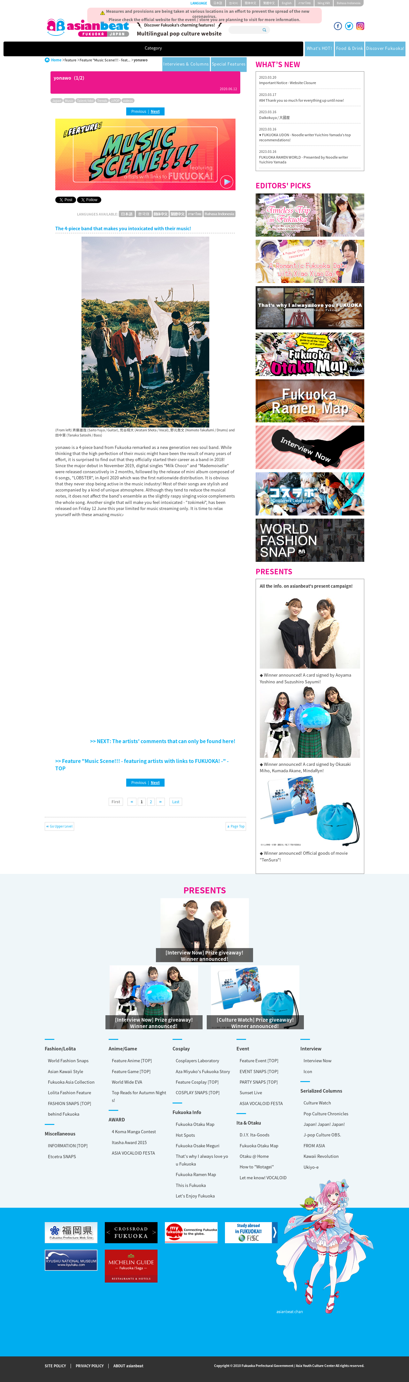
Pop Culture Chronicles (326, 1114)
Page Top (237, 826)
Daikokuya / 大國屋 (274, 117)
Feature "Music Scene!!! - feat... (105, 60)
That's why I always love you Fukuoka (202, 1159)
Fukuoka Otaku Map (195, 1124)
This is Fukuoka (191, 1185)
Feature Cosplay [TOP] (197, 1082)
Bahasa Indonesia (348, 3)
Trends (102, 100)
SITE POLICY (55, 1366)
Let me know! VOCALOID (263, 1177)
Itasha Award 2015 (129, 1142)
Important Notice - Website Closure (287, 82)
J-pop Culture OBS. (322, 1135)
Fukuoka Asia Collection (71, 1082)
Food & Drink (165, 49)
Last (175, 802)
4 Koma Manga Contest (134, 1131)
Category (85, 49)
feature (70, 60)
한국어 (233, 3)
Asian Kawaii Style (65, 1071)
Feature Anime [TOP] (132, 1060)
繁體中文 (269, 3)
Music (69, 100)
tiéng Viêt (324, 3)
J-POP (115, 100)
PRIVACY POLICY (90, 1366)
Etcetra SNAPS (62, 1156)
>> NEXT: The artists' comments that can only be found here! (162, 741)
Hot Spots (185, 1135)
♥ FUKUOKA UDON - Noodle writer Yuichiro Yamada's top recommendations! (305, 137)
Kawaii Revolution (321, 1156)
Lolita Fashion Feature (69, 1092)
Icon (308, 1071)
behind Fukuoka (63, 1114)
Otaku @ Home (254, 1156)
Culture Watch (317, 1103)
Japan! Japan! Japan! (324, 1124)
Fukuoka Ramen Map (196, 1174)
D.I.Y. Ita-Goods (254, 1135)
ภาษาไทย (304, 3)
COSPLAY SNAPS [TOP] (198, 1092)
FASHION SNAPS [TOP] (69, 1103)
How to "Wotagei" (257, 1167)
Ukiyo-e (311, 1167)
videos (128, 100)
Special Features (319, 49)
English (286, 3)
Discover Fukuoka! (211, 49)
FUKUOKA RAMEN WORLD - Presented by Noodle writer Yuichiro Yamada (303, 159)
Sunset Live (251, 1092)
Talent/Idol (85, 100)
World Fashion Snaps (68, 1060)
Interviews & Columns (266, 49)
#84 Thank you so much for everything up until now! (301, 100)
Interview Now (317, 1060)
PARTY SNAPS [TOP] (259, 1082)
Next (155, 111)
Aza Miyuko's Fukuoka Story (203, 1071)
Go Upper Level (61, 826)
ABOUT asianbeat (128, 1366)
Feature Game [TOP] (131, 1071)
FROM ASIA (314, 1146)
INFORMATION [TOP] (68, 1146)
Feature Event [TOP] (259, 1060)
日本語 (217, 3)
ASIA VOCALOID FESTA (261, 1103)
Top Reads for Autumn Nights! (139, 1096)
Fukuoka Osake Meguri (198, 1146)
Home (56, 60)
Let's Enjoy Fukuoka (195, 1196)
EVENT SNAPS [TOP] (259, 1071)
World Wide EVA (127, 1082)
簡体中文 (250, 3)
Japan (56, 100)
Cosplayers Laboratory (197, 1060)
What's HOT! (126, 49)
